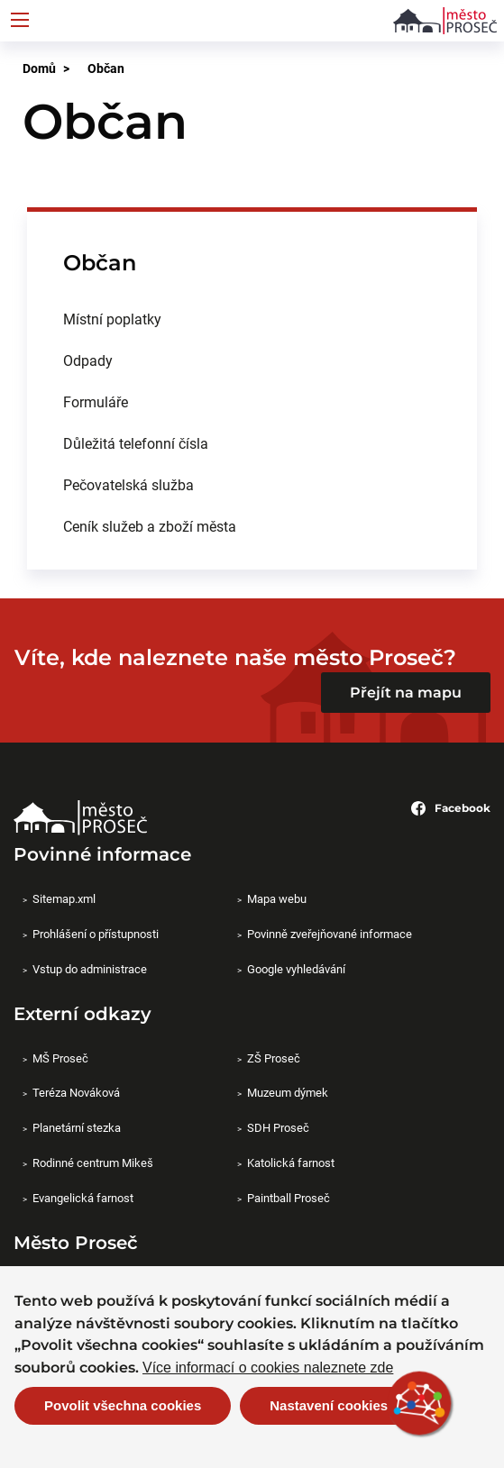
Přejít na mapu (406, 692)
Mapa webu (277, 898)
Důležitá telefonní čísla (135, 442)
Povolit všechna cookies (122, 1409)
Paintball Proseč (288, 1198)
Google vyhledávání (296, 969)
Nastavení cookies (329, 1409)
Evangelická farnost (82, 1198)
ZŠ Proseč (273, 1058)
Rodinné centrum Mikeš (92, 1162)
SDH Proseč (278, 1127)
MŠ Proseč (60, 1058)
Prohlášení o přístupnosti (95, 933)
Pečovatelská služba (128, 484)
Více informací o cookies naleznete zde (267, 1370)
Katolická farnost (290, 1162)
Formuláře (95, 401)
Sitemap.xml (64, 898)
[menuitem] (252, 319)
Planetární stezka (76, 1127)
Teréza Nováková (76, 1092)
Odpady (88, 360)
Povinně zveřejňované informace (329, 933)
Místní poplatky (112, 318)
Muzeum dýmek (287, 1092)
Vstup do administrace (89, 969)
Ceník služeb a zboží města (149, 525)
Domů (39, 68)
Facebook (450, 808)
